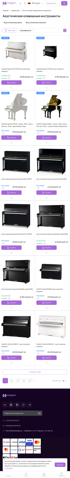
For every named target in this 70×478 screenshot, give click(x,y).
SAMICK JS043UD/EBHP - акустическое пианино (15, 345)
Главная (6, 10)
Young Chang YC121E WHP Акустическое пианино (15, 70)
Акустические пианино (36, 22)
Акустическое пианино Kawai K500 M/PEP (51, 179)
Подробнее (9, 468)
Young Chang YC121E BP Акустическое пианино (49, 70)
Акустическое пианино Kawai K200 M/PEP (16, 179)
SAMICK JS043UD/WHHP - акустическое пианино (50, 345)
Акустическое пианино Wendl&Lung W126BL (52, 234)
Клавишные (15, 10)
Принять (60, 464)
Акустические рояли (13, 22)
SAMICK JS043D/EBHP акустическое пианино (49, 290)
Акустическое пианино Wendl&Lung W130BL (17, 289)
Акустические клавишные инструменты (36, 10)
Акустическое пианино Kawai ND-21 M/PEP (16, 234)
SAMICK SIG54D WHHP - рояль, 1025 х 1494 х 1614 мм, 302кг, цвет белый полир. (17, 125)
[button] (64, 3)
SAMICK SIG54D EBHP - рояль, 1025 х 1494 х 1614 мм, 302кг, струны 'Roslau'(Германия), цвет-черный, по (51, 125)
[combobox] (52, 3)
